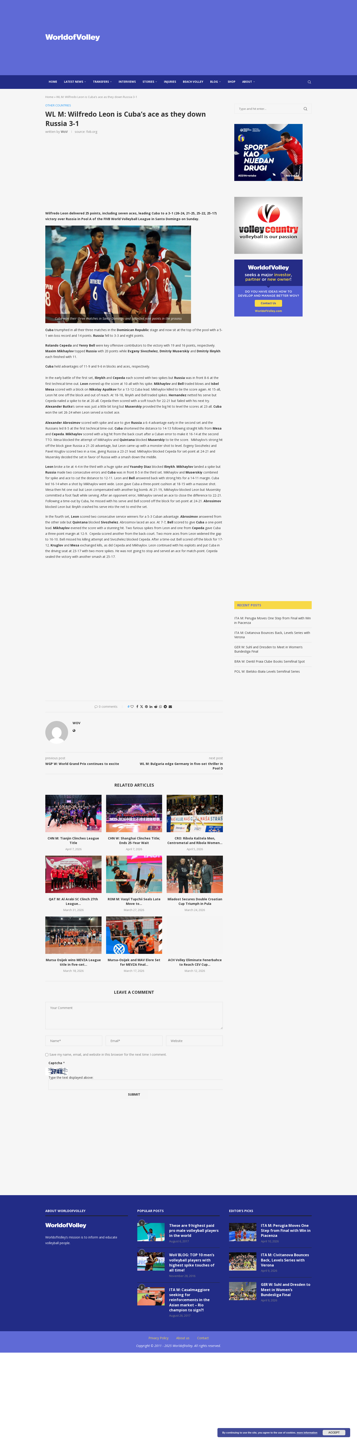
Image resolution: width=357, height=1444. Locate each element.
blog (214, 82)
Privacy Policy (158, 1338)
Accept (333, 1432)
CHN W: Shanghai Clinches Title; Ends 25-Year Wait (134, 840)
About (247, 82)
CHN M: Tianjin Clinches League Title (73, 840)
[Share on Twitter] (141, 706)
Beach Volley (193, 82)
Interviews (127, 82)
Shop (231, 82)
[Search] (309, 82)
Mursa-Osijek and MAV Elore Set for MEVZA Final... (134, 962)
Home (53, 82)
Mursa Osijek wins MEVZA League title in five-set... (73, 962)
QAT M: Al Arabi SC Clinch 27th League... (73, 901)
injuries (170, 82)
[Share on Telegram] (165, 706)
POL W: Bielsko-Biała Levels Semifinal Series (267, 671)
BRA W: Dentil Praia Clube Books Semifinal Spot (269, 661)
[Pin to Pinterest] (146, 706)
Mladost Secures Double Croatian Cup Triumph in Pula (195, 901)
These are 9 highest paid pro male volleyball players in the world (194, 1230)
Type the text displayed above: (70, 1077)
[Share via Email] (170, 706)
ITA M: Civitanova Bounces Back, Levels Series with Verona (285, 1260)
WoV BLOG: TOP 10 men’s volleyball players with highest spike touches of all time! (191, 1263)
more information (307, 1432)
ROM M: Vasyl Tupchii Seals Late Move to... (134, 901)
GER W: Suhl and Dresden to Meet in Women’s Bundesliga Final (285, 1289)
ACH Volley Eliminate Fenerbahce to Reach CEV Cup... (195, 962)
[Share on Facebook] (137, 706)
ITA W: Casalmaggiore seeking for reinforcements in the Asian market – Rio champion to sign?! (189, 1300)
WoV (64, 131)
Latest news (73, 82)
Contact (203, 1338)
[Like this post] (132, 706)
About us (182, 1338)
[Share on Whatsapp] (160, 706)
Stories (148, 82)
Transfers (101, 82)
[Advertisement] (224, 37)
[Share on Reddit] (155, 706)
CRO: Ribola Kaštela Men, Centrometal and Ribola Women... (194, 840)
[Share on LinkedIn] (151, 706)
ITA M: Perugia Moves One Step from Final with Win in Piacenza (286, 1230)
